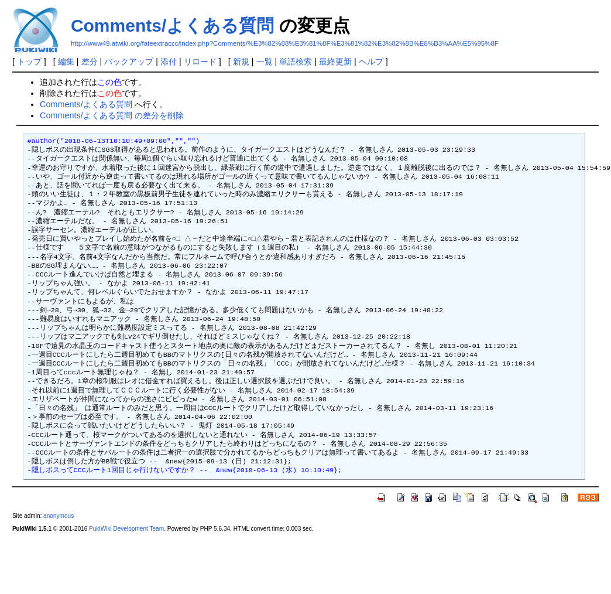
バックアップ (128, 61)
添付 (168, 61)
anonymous (58, 516)
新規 (241, 61)
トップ (29, 61)
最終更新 (335, 61)
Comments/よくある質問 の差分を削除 (112, 115)
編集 (66, 61)
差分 (89, 61)
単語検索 (295, 61)
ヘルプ (371, 61)
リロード (200, 61)
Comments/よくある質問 (172, 25)
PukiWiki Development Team (126, 528)
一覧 (264, 61)
